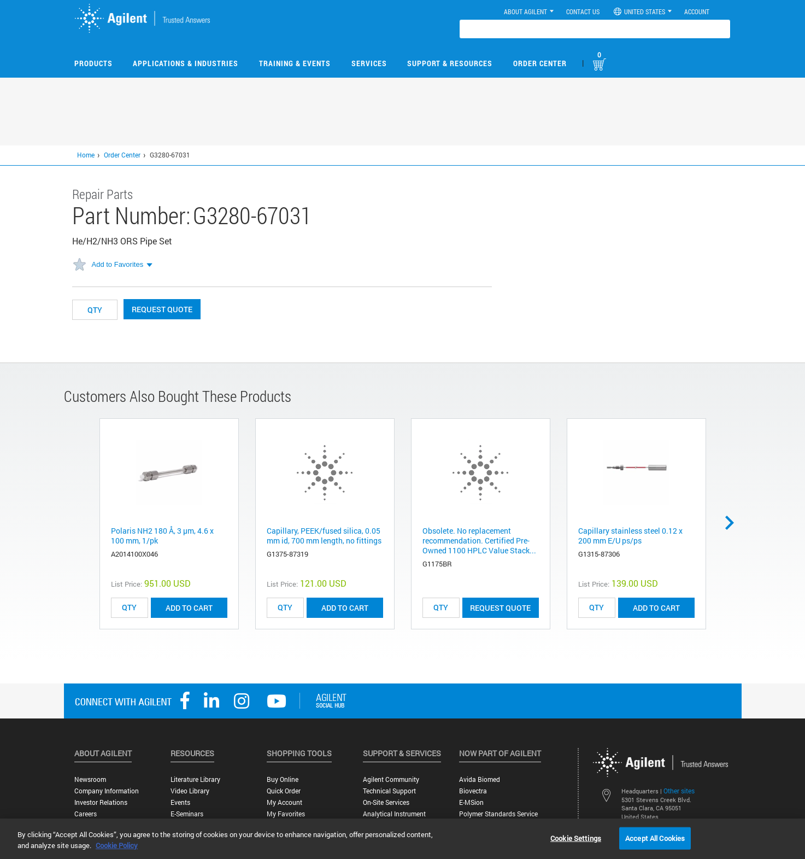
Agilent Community (391, 779)
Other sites (679, 790)
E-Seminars (187, 814)
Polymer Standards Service (498, 814)
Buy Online (282, 779)
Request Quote (162, 309)
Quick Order (284, 791)
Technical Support (389, 791)
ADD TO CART (189, 608)
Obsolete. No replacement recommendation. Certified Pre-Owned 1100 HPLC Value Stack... (479, 540)
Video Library (190, 791)
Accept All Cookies (655, 838)
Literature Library (195, 779)
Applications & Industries (185, 63)
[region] (402, 839)
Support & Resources (449, 63)
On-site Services (386, 802)
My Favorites (286, 814)
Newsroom (90, 779)
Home (86, 154)
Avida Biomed (479, 779)
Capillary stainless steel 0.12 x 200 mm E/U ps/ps (630, 535)
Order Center (540, 63)
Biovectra (473, 791)
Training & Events (295, 63)
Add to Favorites (118, 264)
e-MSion (471, 802)
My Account (284, 802)
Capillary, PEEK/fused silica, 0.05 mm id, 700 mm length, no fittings (324, 535)
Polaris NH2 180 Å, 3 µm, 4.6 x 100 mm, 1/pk (162, 535)
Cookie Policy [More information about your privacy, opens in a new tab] (117, 845)
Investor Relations (100, 802)
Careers (85, 814)
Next (733, 523)
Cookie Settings (575, 838)
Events (180, 802)
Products (93, 63)
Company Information (106, 791)
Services (369, 63)
